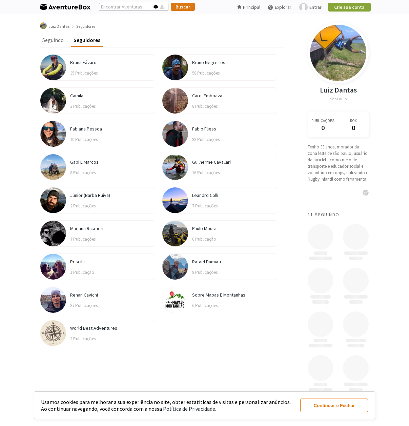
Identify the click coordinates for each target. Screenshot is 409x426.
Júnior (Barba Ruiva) (90, 195)
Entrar (310, 7)
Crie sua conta (349, 7)
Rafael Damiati (206, 262)
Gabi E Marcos (84, 162)
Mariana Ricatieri (86, 228)
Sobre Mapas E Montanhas (218, 295)
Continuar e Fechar (334, 405)
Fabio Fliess (204, 129)
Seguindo (53, 40)
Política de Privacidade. (189, 408)
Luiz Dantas (338, 90)
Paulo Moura (204, 228)
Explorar (279, 7)
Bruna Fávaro (83, 62)
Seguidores (87, 40)
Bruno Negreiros (208, 62)
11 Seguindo (323, 214)
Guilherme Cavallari (211, 162)
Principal (248, 7)
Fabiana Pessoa (86, 129)
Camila (76, 96)
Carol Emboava (207, 96)
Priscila (77, 262)
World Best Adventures (93, 328)
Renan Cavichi (84, 295)
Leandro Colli (205, 195)
